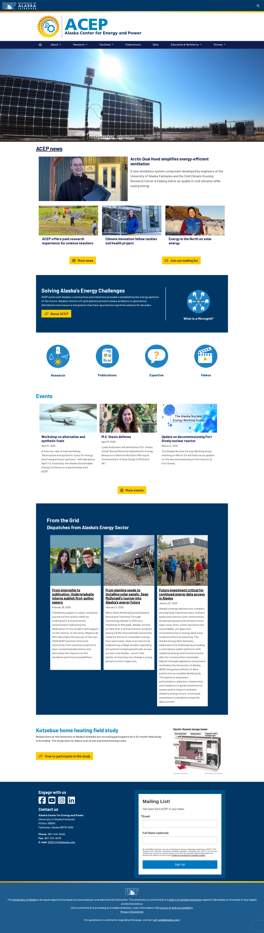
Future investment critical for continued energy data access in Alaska (182, 594)
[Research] (58, 355)
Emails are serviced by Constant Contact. (189, 855)
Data (155, 44)
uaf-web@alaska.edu (166, 919)
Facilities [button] (105, 44)
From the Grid (63, 520)
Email (146, 816)
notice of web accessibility (176, 907)
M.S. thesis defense (116, 437)
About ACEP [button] (56, 314)
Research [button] (79, 44)
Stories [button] (218, 44)
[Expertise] (156, 355)
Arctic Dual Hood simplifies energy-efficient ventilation (169, 161)
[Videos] (205, 355)
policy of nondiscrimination (185, 899)
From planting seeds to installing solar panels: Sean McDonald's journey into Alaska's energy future (127, 596)
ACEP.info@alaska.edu (61, 842)
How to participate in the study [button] (64, 756)
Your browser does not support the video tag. (132, 95)
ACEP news (49, 148)
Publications (132, 44)
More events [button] (132, 490)
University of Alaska (25, 899)
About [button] (54, 44)
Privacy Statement (132, 911)
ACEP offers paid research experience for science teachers (67, 241)
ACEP (86, 24)
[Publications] (107, 355)
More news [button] (82, 260)
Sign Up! (180, 864)
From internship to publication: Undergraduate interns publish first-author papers (73, 596)
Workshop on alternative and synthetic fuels (63, 439)
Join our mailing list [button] (181, 260)
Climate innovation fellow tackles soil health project (131, 241)
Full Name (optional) (156, 833)
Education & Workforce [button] (185, 44)
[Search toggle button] (258, 6)
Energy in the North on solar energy (190, 241)
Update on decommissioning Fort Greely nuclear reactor (187, 439)
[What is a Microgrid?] (198, 301)
